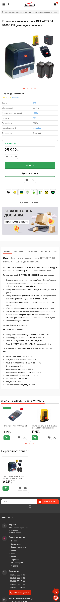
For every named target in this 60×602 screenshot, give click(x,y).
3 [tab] (31, 88)
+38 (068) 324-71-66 (17, 584)
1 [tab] (24, 88)
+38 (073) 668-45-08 (17, 587)
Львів (13, 550)
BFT (34, 103)
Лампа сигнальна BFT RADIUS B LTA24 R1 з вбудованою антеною (44, 428)
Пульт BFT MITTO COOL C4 (15, 426)
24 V (34, 118)
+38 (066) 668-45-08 (17, 575)
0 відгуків (15, 97)
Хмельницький (17, 563)
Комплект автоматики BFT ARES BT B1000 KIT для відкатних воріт (13, 478)
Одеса (13, 553)
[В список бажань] (19, 437)
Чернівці (14, 566)
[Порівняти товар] (24, 437)
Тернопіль (15, 560)
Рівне (13, 556)
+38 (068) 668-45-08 (17, 578)
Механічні (37, 128)
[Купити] (6, 437)
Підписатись (50, 501)
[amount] (11, 156)
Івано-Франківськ (18, 547)
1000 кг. (36, 113)
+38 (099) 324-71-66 (17, 581)
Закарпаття (16, 544)
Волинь (14, 541)
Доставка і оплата (29, 202)
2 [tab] (27, 88)
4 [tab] (35, 88)
